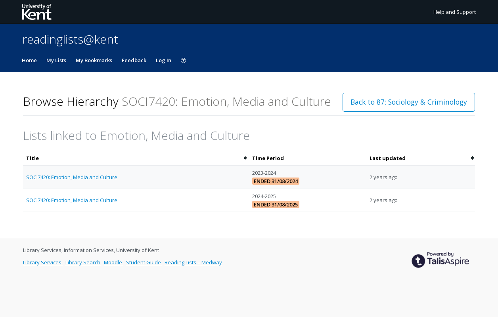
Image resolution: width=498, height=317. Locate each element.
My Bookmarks (94, 60)
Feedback (134, 60)
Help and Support (454, 11)
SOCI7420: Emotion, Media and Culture (71, 177)
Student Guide (144, 262)
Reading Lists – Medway (193, 262)
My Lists (56, 60)
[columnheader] (136, 158)
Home (29, 60)
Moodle (113, 262)
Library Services (43, 262)
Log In (163, 60)
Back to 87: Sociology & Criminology (409, 102)
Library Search (83, 262)
